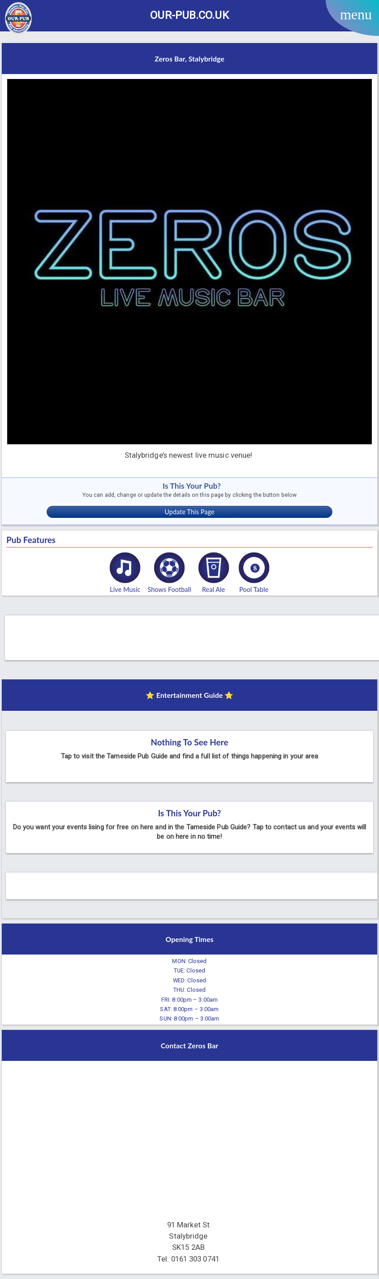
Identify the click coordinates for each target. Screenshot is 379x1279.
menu (356, 14)
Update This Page (189, 512)
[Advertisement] (193, 635)
